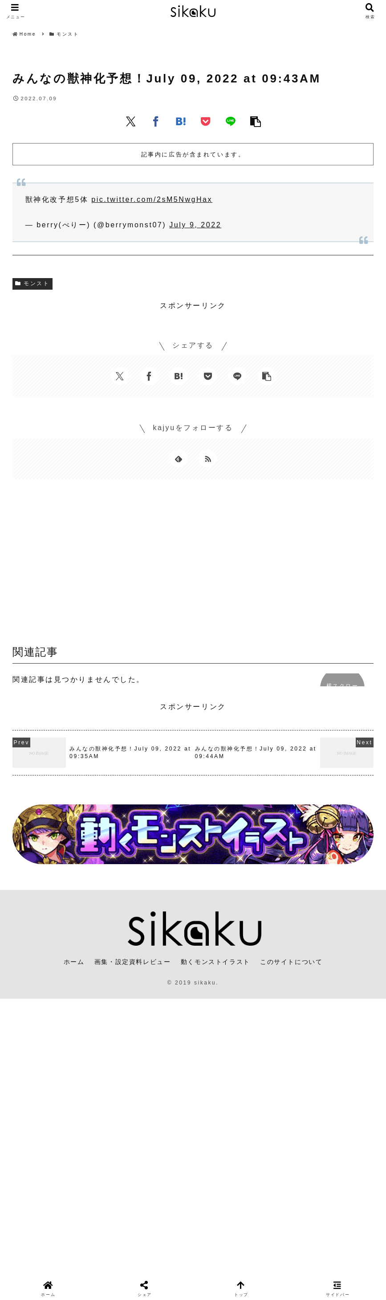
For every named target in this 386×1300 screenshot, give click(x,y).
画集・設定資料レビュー (132, 962)
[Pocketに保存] (206, 121)
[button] (255, 121)
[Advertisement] (193, 565)
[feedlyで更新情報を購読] (178, 459)
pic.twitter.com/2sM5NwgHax (151, 199)
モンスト (32, 283)
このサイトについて (291, 962)
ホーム (74, 962)
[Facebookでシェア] (156, 121)
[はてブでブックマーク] (181, 121)
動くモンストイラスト (215, 962)
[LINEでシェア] (231, 121)
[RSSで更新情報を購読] (208, 459)
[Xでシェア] (131, 121)
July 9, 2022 (195, 225)
